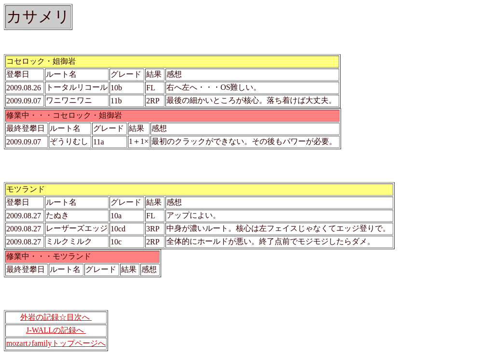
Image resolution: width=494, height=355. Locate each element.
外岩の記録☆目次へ (56, 317)
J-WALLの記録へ (56, 330)
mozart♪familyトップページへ (56, 343)
